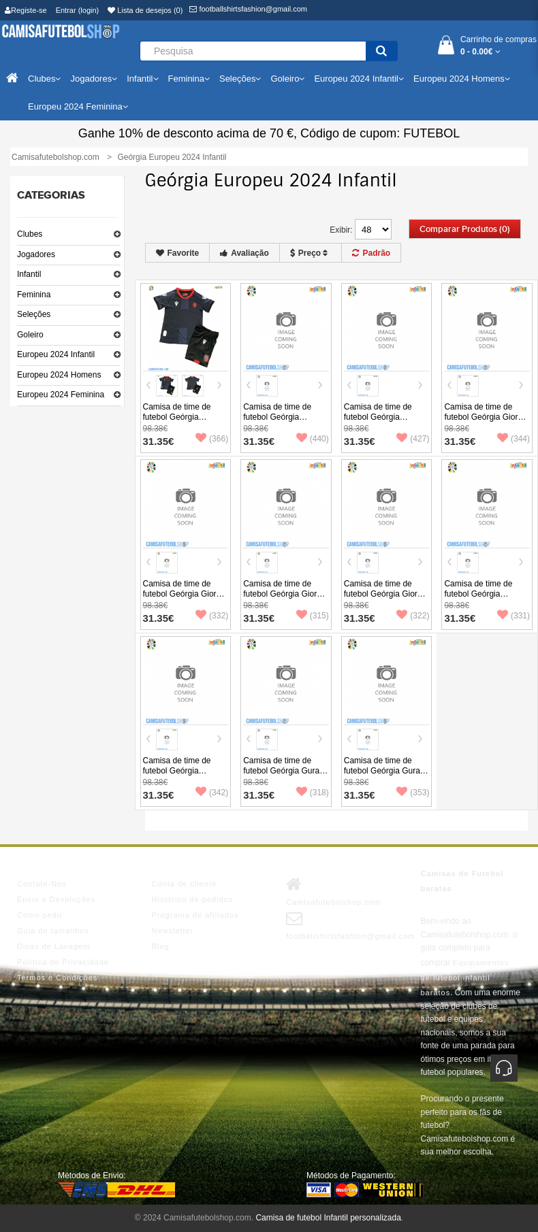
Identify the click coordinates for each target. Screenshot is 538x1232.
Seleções (33, 314)
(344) (513, 438)
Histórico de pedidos (193, 899)
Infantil (29, 274)
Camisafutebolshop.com (333, 891)
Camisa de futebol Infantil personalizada (327, 1217)
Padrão (371, 253)
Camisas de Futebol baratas (462, 881)
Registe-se (26, 10)
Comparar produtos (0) (465, 229)
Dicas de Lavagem (53, 946)
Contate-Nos (42, 884)
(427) (412, 438)
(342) (211, 792)
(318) (312, 792)
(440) (312, 438)
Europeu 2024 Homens (59, 375)
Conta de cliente (184, 884)
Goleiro (30, 334)
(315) (312, 615)
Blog (161, 946)
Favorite (178, 253)
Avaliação (244, 253)
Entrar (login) (77, 10)
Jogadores (36, 254)
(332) (211, 615)
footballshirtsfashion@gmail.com (248, 9)
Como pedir (40, 915)
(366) (211, 438)
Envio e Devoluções (56, 899)
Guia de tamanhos (53, 931)
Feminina (33, 294)
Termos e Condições (57, 977)
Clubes (29, 234)
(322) (412, 615)
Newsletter (173, 931)
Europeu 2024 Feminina (60, 394)
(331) (513, 615)
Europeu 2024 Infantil (56, 354)
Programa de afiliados (195, 915)
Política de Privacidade (63, 962)
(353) (412, 792)
